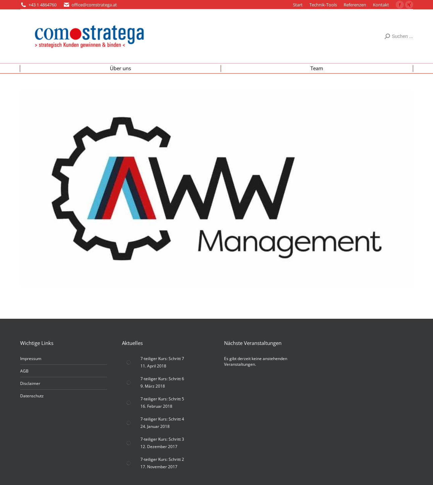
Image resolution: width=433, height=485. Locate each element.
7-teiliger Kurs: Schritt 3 (162, 439)
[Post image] (128, 362)
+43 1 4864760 (42, 5)
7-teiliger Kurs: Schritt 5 (162, 399)
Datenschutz (32, 396)
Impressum (30, 358)
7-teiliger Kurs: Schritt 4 (162, 419)
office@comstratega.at (94, 5)
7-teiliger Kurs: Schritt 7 (162, 358)
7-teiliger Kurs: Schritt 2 (162, 459)
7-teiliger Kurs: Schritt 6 (162, 379)
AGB (24, 371)
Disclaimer (30, 383)
